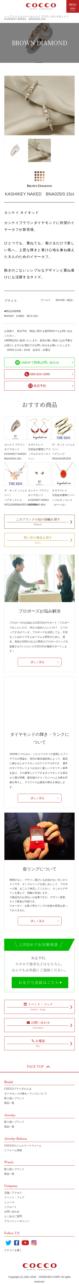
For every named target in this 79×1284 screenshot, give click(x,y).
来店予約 (37, 386)
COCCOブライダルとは (17, 1088)
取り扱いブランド (14, 1098)
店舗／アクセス (13, 1192)
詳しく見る (37, 662)
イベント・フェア (14, 1197)
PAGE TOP (38, 1066)
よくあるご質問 (13, 1216)
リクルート (10, 1206)
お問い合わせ (11, 1211)
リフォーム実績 (13, 1150)
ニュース (9, 1202)
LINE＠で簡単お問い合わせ (37, 362)
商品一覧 (9, 1102)
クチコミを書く (13, 1250)
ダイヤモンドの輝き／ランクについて (25, 1093)
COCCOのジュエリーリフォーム (23, 1145)
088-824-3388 (37, 374)
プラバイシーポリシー (16, 1221)
